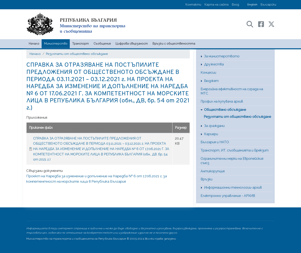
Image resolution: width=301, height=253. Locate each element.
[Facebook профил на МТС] (263, 24)
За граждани (214, 126)
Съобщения (102, 43)
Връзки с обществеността (174, 43)
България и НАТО (215, 142)
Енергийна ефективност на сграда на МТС (232, 91)
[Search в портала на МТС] (252, 24)
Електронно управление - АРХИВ (228, 196)
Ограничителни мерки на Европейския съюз (232, 161)
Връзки (206, 179)
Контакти (193, 4)
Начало (34, 43)
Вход (235, 4)
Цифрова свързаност (132, 43)
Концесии (208, 72)
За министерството (222, 56)
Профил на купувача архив (222, 101)
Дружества (214, 64)
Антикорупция (213, 171)
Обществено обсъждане (225, 110)
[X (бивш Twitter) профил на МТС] (271, 24)
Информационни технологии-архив (233, 187)
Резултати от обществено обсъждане (77, 54)
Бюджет (211, 81)
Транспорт (80, 43)
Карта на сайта (217, 4)
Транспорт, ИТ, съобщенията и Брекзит (234, 150)
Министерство (55, 43)
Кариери (211, 134)
